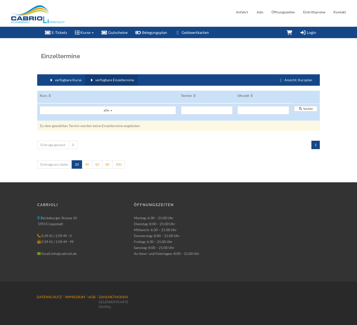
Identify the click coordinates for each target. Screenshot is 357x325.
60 (97, 164)
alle (108, 110)
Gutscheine (114, 32)
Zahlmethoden (113, 297)
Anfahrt (242, 12)
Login (308, 32)
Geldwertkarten (192, 32)
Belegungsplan (151, 32)
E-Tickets (56, 32)
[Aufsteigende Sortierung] (50, 95)
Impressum (75, 297)
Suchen (305, 108)
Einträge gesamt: (53, 145)
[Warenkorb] (289, 32)
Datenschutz (49, 297)
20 (77, 164)
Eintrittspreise (314, 12)
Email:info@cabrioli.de (59, 253)
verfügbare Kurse (65, 80)
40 (87, 164)
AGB (91, 297)
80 (107, 164)
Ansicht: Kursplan (295, 80)
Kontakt (339, 12)
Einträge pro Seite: (54, 164)
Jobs (259, 12)
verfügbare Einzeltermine (111, 80)
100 (118, 164)
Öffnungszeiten (283, 12)
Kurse (84, 32)
